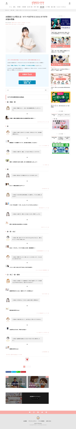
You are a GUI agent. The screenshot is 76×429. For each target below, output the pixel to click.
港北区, (13, 24)
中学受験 (18, 6)
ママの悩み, (19, 24)
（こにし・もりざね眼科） (43, 145)
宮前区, (15, 24)
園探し (14, 6)
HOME (8, 10)
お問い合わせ (48, 421)
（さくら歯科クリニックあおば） (42, 332)
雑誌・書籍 (53, 6)
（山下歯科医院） (45, 351)
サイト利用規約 (41, 421)
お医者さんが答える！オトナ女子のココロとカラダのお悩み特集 (26, 10)
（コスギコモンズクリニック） (42, 121)
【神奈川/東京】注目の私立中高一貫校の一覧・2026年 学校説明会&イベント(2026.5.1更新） (60, 33)
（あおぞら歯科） (45, 293)
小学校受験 (24, 6)
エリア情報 (48, 6)
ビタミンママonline (38, 423)
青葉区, (7, 24)
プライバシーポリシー (33, 421)
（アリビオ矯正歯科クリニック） (42, 313)
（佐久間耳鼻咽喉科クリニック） (42, 250)
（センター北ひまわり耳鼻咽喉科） (41, 270)
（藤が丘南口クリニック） (43, 207)
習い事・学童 (29, 6)
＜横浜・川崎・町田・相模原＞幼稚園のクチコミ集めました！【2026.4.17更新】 (60, 51)
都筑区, (10, 24)
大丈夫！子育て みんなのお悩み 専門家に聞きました (60, 88)
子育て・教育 (36, 6)
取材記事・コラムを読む (26, 22)
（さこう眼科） (45, 164)
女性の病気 (22, 24)
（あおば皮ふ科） (45, 188)
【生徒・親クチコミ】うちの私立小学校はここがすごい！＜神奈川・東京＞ (60, 70)
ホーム (10, 6)
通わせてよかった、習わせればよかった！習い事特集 (60, 106)
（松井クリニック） (44, 227)
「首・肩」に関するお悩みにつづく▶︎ (14, 354)
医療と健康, (15, 22)
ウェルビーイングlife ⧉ (61, 6)
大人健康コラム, (19, 22)
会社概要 (25, 421)
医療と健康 (42, 6)
